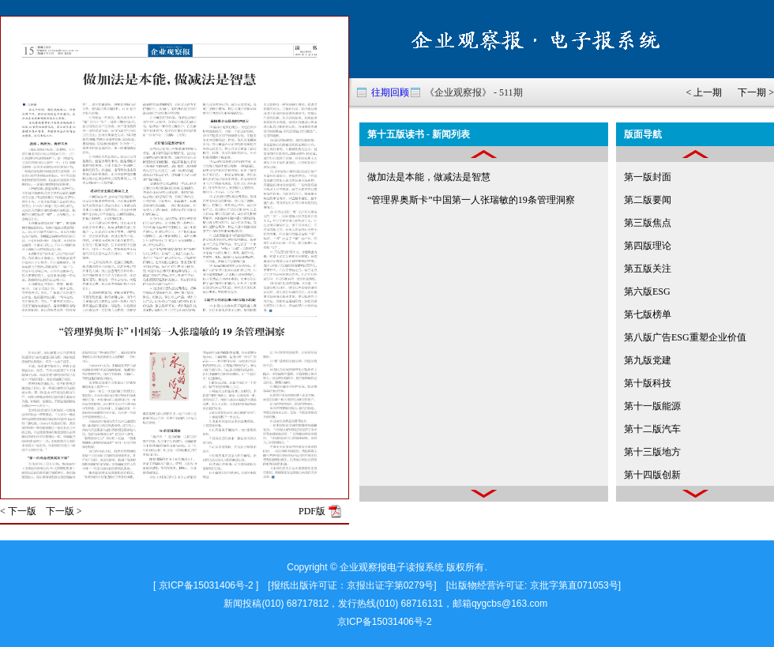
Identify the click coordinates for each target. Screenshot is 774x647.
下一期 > (756, 92)
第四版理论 (647, 245)
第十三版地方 (652, 451)
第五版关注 (647, 268)
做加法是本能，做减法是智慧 (428, 176)
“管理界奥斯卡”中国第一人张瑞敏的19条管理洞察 (471, 199)
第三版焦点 (647, 222)
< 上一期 (704, 92)
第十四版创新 (652, 474)
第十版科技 (647, 383)
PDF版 (312, 511)
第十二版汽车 (652, 428)
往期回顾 (390, 92)
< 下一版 (18, 511)
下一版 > (64, 511)
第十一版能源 (652, 406)
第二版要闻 (647, 199)
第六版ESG (647, 291)
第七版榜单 (647, 314)
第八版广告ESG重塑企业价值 (685, 337)
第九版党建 (647, 360)
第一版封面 (647, 176)
